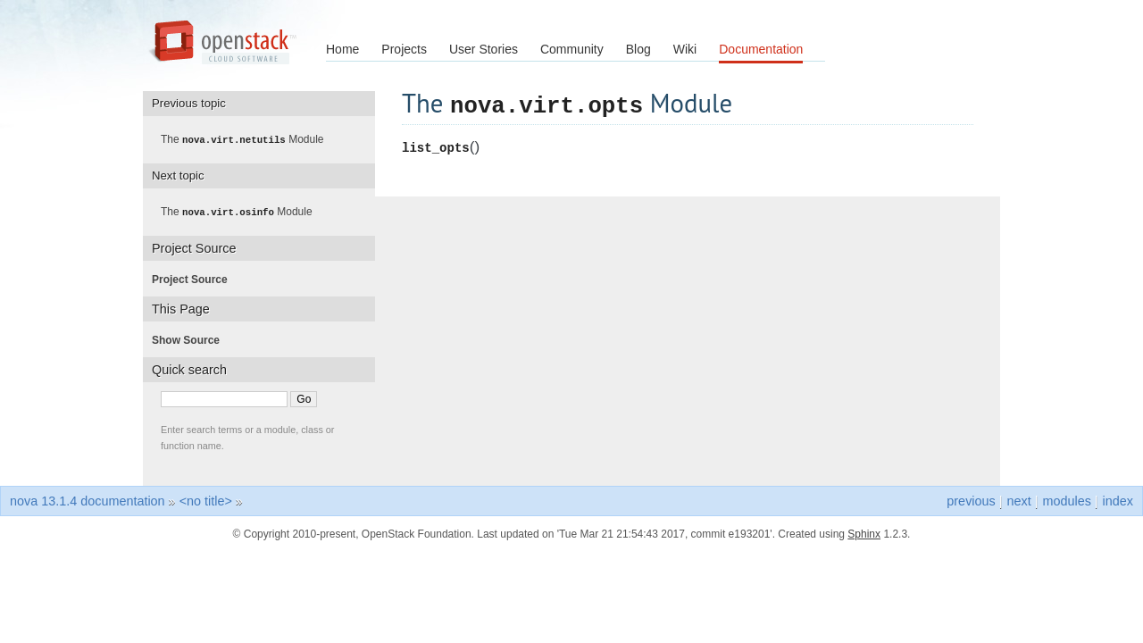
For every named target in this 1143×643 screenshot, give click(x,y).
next (1018, 499)
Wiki (685, 49)
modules (1066, 499)
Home (342, 49)
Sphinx (863, 532)
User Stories (483, 49)
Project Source (195, 277)
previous (971, 499)
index (1118, 499)
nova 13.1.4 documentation (87, 499)
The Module (247, 139)
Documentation (761, 49)
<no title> (205, 499)
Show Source (191, 338)
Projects (404, 49)
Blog (638, 49)
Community (572, 49)
